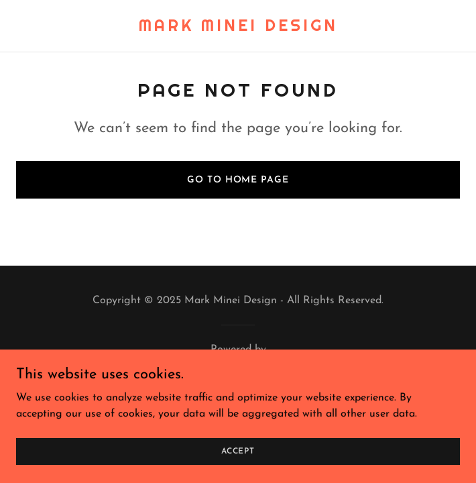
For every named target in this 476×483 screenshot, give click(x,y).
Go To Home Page (237, 180)
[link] (238, 28)
